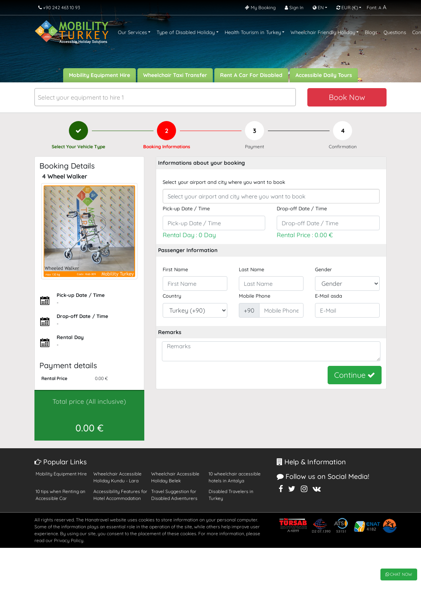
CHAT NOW (398, 574)
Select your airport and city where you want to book (224, 182)
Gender (323, 269)
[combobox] (165, 97)
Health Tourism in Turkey (253, 32)
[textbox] (165, 97)
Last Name (251, 269)
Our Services (132, 32)
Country (172, 296)
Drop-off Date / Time (302, 208)
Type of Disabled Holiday (186, 32)
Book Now (347, 97)
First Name (175, 269)
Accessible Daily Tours (323, 75)
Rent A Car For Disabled (251, 75)
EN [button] (318, 7)
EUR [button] (347, 7)
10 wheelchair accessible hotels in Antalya (235, 477)
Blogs (371, 32)
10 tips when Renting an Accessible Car (60, 494)
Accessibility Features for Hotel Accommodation (120, 494)
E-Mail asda (328, 296)
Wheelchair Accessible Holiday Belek (175, 477)
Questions (394, 32)
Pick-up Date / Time (186, 208)
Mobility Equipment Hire (99, 75)
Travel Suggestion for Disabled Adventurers (174, 494)
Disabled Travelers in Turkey (231, 494)
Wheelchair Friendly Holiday (322, 32)
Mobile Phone (254, 296)
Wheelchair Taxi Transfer (175, 75)
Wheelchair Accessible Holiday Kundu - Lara (117, 477)
